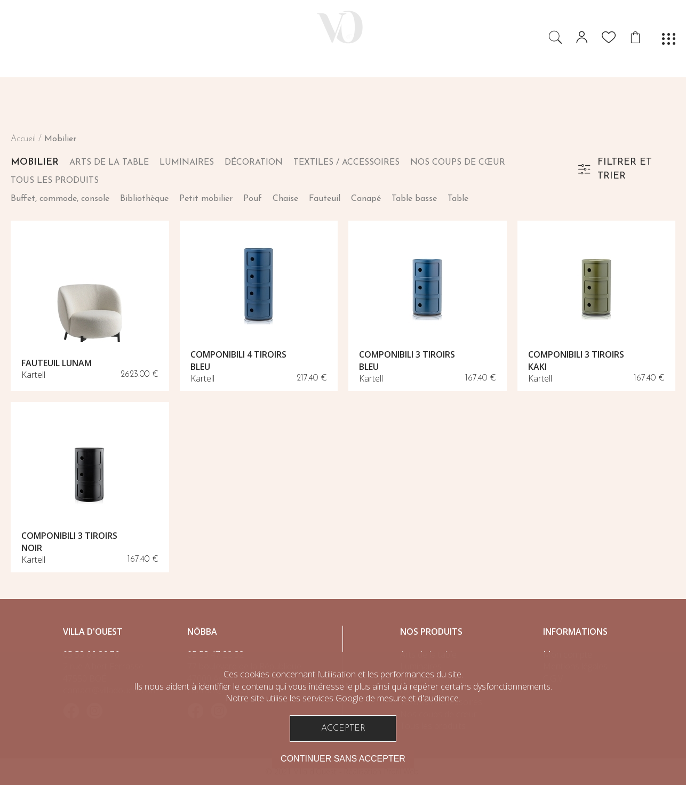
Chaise (285, 199)
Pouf (252, 199)
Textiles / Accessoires (346, 162)
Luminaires (186, 162)
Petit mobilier (206, 199)
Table (458, 199)
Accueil (23, 139)
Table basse (414, 199)
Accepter (343, 728)
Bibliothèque (144, 199)
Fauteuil (324, 199)
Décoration (254, 162)
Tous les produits (55, 180)
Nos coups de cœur (457, 162)
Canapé (366, 199)
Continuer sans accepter (343, 758)
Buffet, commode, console (60, 199)
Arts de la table (109, 162)
